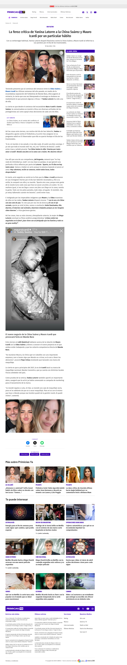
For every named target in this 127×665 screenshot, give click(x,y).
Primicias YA (8, 23)
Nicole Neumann (44, 17)
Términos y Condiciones (12, 662)
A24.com (82, 619)
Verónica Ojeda (24, 17)
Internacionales (52, 12)
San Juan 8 (83, 633)
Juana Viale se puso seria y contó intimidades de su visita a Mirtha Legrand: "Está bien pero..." (48, 620)
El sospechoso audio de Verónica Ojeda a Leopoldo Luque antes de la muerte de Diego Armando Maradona (19, 631)
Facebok (28, 444)
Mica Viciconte (69, 17)
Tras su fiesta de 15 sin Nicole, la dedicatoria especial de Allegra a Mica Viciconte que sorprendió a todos (18, 621)
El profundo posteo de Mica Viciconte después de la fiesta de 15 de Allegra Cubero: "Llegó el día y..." (19, 625)
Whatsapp (42, 444)
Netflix (87, 17)
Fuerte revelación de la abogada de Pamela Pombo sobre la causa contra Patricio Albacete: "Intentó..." (19, 642)
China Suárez (24, 454)
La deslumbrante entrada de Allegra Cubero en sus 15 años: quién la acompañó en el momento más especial (18, 653)
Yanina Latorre (45, 454)
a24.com (74, 6)
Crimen (61, 17)
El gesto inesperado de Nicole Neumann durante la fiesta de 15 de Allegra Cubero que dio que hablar (19, 637)
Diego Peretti (34, 17)
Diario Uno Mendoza (86, 629)
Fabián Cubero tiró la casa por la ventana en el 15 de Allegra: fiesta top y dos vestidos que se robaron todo (19, 647)
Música (42, 12)
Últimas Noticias (66, 12)
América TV (83, 623)
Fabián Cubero (79, 17)
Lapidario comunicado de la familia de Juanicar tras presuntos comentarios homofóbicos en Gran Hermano (48, 639)
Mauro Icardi (34, 454)
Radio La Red (84, 626)
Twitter (35, 444)
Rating (34, 12)
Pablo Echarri (54, 17)
